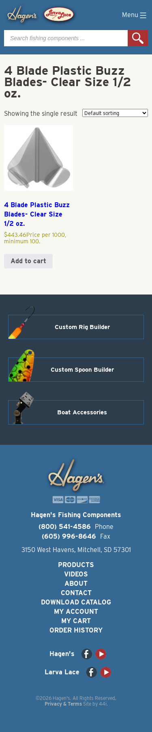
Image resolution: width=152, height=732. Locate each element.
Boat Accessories (82, 412)
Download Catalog (76, 602)
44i (103, 704)
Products (76, 565)
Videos (76, 574)
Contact (76, 593)
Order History (76, 630)
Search (138, 38)
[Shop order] (115, 113)
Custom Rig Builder (82, 327)
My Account (76, 611)
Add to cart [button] (28, 261)
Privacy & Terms (63, 704)
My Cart (76, 621)
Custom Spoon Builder (82, 369)
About (76, 583)
